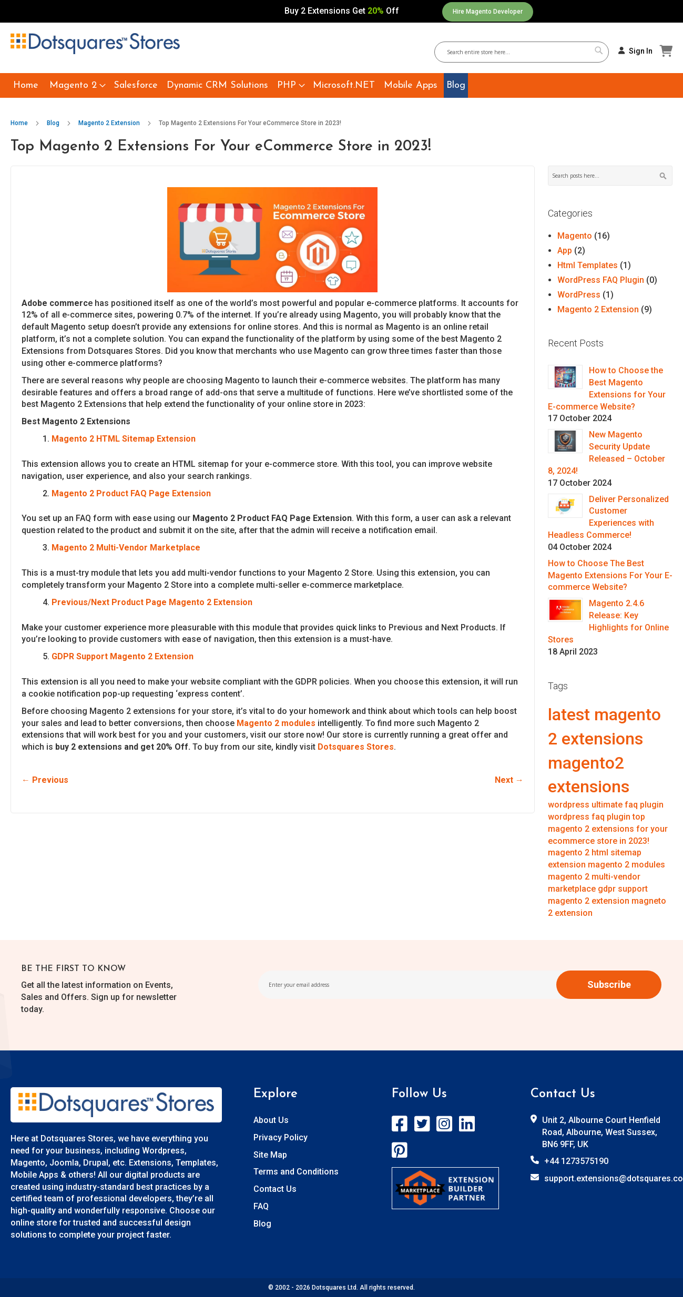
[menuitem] (26, 85)
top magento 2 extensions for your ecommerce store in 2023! (608, 829)
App (565, 251)
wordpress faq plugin (590, 817)
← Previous (45, 780)
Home (20, 123)
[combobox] (525, 52)
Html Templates (588, 265)
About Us (271, 1120)
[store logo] (95, 43)
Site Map (270, 1155)
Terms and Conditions (296, 1172)
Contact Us (275, 1189)
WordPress (580, 295)
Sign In (641, 51)
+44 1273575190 (576, 1161)
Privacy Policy (280, 1137)
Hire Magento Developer (488, 11)
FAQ (261, 1206)
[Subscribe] (608, 985)
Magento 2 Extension (109, 123)
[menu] (341, 85)
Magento (575, 236)
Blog (54, 123)
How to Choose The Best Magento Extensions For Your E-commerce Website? (610, 575)
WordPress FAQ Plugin (601, 280)
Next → (509, 780)
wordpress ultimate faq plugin (606, 805)
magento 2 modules (626, 865)
